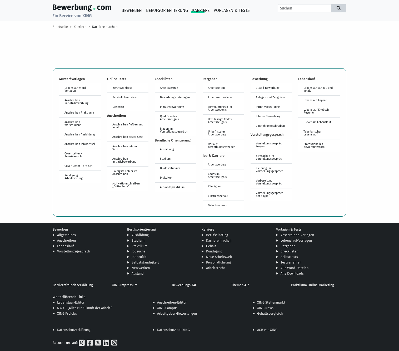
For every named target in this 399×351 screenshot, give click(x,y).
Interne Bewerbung (268, 116)
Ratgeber (288, 245)
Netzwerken (141, 267)
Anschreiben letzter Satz (124, 147)
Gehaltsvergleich (270, 313)
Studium (165, 159)
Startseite (60, 26)
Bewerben (132, 10)
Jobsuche (138, 251)
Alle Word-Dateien (294, 267)
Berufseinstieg (217, 234)
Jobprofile (139, 256)
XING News (265, 307)
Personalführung (218, 262)
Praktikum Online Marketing (312, 284)
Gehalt (211, 245)
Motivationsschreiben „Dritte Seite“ (126, 184)
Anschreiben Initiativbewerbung (76, 101)
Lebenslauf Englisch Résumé (316, 111)
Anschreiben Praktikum (79, 112)
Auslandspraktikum (172, 187)
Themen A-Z (240, 284)
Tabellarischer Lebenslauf (312, 132)
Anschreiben (66, 240)
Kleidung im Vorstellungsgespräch (269, 169)
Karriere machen (104, 26)
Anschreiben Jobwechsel (79, 144)
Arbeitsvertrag (169, 88)
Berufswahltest (122, 88)
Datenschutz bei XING (173, 329)
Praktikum (166, 177)
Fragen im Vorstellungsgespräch (173, 130)
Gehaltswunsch (217, 205)
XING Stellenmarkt (271, 302)
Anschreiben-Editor (172, 302)
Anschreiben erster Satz (127, 137)
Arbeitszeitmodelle (220, 97)
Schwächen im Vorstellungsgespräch (269, 157)
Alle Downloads (292, 273)
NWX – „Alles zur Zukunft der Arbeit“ (84, 307)
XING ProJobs (67, 313)
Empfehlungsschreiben (270, 126)
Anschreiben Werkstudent (72, 123)
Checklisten (289, 251)
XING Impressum (124, 284)
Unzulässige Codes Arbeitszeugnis (220, 120)
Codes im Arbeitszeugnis (217, 175)
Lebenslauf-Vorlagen (296, 240)
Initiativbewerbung (172, 107)
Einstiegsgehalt (218, 196)
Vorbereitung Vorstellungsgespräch (269, 182)
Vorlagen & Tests (232, 10)
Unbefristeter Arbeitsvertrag (217, 132)
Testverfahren (291, 262)
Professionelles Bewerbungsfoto (314, 145)
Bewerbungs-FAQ (184, 284)
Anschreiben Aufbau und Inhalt (127, 125)
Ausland (138, 273)
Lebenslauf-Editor (70, 302)
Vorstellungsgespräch (73, 251)
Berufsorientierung (167, 10)
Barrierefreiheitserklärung (73, 284)
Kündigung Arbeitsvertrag (73, 176)
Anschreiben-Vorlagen (297, 234)
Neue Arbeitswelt (219, 256)
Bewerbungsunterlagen (175, 97)
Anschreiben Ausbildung (79, 134)
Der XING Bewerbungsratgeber (221, 145)
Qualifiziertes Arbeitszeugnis (169, 117)
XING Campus (167, 307)
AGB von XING (267, 329)
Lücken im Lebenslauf (317, 122)
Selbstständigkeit (145, 262)
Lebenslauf (65, 245)
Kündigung (214, 186)
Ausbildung (167, 149)
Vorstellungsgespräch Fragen (269, 144)
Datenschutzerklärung (74, 329)
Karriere (201, 10)
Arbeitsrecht (215, 267)
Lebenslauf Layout (315, 100)
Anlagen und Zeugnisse (270, 97)
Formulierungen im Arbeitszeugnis (220, 108)
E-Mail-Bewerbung (268, 88)
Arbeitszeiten (216, 88)
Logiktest (118, 107)
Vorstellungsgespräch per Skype (269, 194)
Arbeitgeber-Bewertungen (177, 313)
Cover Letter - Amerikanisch (73, 154)
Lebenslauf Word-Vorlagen (75, 89)
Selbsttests (289, 256)
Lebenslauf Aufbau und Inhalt (318, 89)
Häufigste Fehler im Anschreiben (124, 172)
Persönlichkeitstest (124, 97)
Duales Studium (170, 168)
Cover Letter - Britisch (78, 166)
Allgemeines (66, 234)
